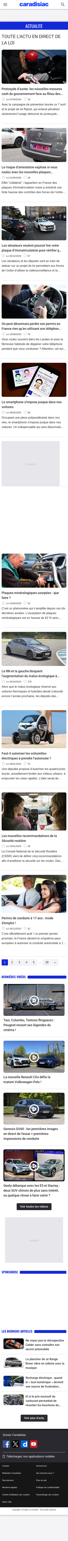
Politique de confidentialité (47, 1487)
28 (47, 962)
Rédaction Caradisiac (11, 1473)
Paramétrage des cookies (47, 1495)
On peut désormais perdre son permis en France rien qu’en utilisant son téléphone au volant (31, 326)
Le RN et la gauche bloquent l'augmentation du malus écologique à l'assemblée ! (29, 673)
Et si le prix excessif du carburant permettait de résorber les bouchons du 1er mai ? (42, 1401)
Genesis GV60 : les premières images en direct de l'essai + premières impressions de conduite (30, 1134)
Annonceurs (41, 1466)
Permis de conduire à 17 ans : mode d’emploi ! (27, 920)
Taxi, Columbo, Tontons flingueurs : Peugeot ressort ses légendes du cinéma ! (29, 1025)
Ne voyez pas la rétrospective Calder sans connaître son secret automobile (45, 1345)
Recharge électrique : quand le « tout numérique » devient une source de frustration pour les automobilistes (44, 1382)
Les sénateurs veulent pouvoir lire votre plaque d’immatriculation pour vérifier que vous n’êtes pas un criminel (32, 248)
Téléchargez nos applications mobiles (30, 1456)
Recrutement (8, 1480)
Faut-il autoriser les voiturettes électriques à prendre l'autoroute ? (26, 755)
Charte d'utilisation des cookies (16, 1495)
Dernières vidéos (14, 977)
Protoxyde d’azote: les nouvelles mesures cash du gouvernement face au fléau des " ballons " (32, 91)
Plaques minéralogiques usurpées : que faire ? (30, 595)
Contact (5, 1466)
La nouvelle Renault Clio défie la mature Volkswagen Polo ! (26, 1079)
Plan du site (41, 1480)
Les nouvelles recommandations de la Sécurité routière (29, 838)
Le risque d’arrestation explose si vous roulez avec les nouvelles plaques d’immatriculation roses (29, 170)
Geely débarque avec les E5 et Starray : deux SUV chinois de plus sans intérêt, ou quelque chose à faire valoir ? (31, 1190)
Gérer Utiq (6, 1502)
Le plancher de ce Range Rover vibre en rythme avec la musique (45, 1363)
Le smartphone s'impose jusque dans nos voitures (32, 404)
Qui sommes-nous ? (45, 1473)
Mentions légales (9, 1487)
